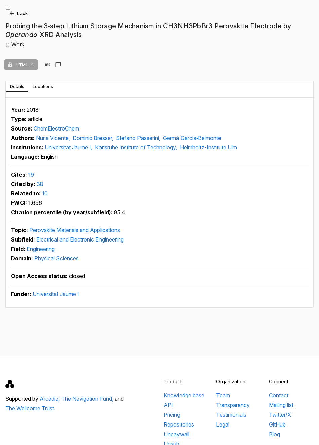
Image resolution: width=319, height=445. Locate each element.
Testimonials (231, 414)
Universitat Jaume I (56, 294)
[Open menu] (8, 8)
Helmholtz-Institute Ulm (208, 147)
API (168, 405)
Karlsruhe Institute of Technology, (136, 147)
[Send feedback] (58, 64)
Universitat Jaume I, (69, 147)
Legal (222, 424)
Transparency (233, 405)
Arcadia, (50, 398)
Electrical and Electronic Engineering (80, 239)
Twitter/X (280, 414)
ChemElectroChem (56, 128)
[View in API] (47, 64)
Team (223, 395)
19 (31, 174)
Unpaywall (176, 434)
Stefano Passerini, (139, 138)
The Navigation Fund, (88, 398)
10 (45, 193)
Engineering (41, 249)
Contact (278, 395)
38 (40, 184)
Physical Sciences (56, 258)
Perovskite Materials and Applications (74, 230)
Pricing (172, 414)
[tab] (17, 86)
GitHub (277, 424)
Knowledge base (184, 395)
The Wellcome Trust (29, 408)
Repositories (179, 424)
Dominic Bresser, (94, 138)
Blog (274, 434)
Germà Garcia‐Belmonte (192, 138)
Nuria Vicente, (53, 138)
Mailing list (281, 405)
